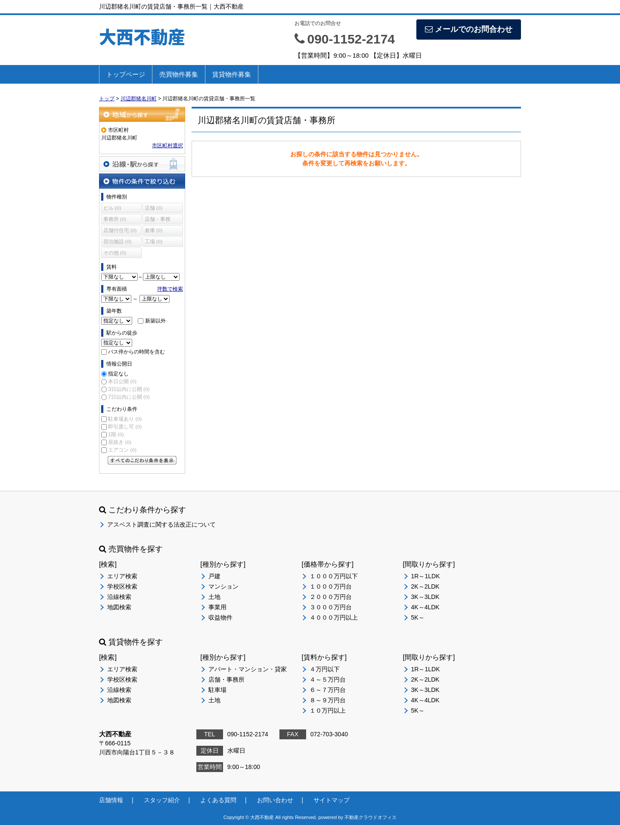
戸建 (214, 576)
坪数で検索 (170, 289)
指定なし (118, 374)
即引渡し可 (124, 427)
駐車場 (217, 689)
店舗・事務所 (226, 679)
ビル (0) (112, 208)
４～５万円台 (328, 679)
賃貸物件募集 (231, 74)
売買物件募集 (178, 74)
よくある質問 (218, 800)
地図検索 (119, 607)
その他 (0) (114, 253)
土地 (214, 596)
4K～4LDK (425, 607)
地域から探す (142, 114)
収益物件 (220, 617)
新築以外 (155, 321)
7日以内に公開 (128, 397)
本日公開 (122, 381)
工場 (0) (153, 242)
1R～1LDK (425, 576)
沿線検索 (119, 596)
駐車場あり (124, 419)
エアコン (122, 450)
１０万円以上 (328, 710)
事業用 (217, 607)
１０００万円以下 (334, 576)
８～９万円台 (328, 700)
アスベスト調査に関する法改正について (161, 524)
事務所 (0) (114, 219)
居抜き (119, 442)
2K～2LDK (425, 586)
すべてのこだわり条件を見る (142, 460)
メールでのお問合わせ (468, 29)
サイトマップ (331, 800)
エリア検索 (122, 576)
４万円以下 (325, 669)
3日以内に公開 (128, 389)
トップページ (125, 74)
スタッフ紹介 (162, 800)
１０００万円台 (331, 586)
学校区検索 (122, 586)
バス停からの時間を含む (136, 352)
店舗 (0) (153, 208)
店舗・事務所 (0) (157, 220)
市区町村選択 (167, 146)
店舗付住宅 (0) (119, 230)
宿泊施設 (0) (117, 242)
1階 (116, 434)
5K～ (418, 617)
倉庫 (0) (153, 230)
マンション (223, 586)
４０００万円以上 (334, 617)
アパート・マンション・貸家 (247, 669)
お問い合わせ (275, 800)
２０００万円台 (331, 596)
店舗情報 (111, 800)
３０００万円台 (331, 607)
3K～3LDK (425, 596)
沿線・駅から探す (142, 163)
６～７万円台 (328, 689)
